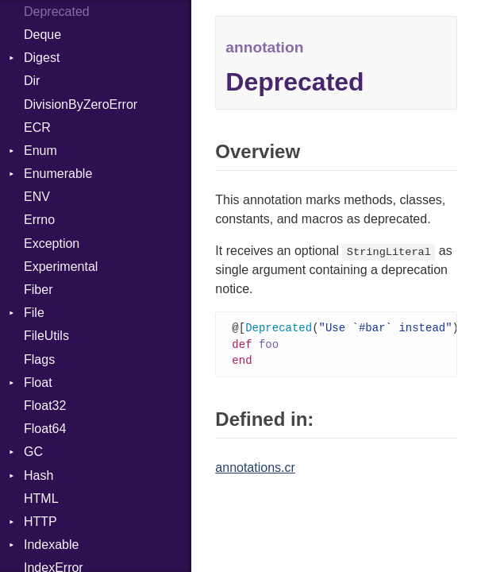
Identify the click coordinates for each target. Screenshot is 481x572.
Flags (39, 359)
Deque (42, 34)
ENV (37, 196)
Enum (40, 150)
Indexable (51, 544)
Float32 (45, 405)
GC (33, 451)
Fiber (38, 289)
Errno (39, 219)
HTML (41, 498)
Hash (38, 475)
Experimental (61, 266)
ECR (37, 127)
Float (38, 382)
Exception (51, 243)
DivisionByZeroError (80, 104)
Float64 (45, 428)
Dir (32, 80)
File (34, 312)
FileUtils (46, 335)
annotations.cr (255, 470)
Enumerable (58, 173)
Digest (42, 57)
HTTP (40, 521)
